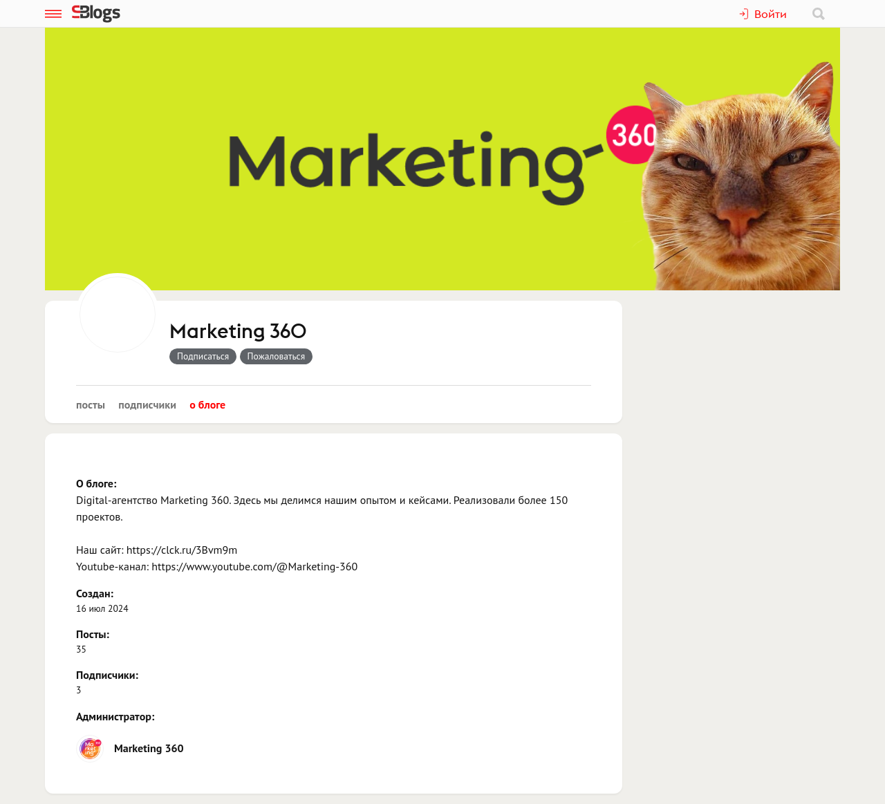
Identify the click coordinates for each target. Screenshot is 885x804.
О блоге (207, 404)
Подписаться (203, 356)
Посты (90, 404)
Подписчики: (107, 675)
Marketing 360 (238, 331)
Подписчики (147, 404)
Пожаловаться (277, 356)
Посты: (92, 634)
